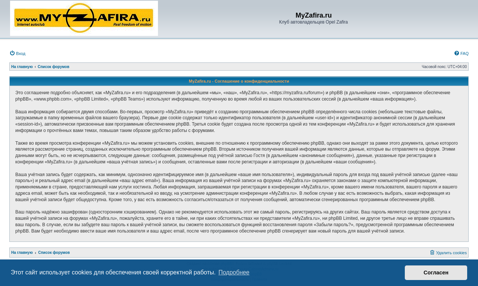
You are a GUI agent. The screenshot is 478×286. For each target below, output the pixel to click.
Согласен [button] (435, 273)
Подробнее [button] (233, 272)
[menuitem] (17, 53)
